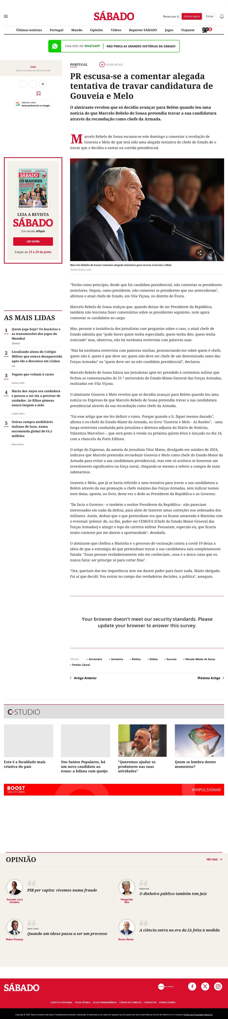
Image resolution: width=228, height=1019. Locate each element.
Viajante (188, 30)
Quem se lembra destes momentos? (195, 764)
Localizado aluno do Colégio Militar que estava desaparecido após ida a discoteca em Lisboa (37, 356)
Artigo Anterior (85, 678)
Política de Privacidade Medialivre (198, 1014)
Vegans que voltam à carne (33, 374)
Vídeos (116, 30)
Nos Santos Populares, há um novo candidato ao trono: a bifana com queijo (84, 766)
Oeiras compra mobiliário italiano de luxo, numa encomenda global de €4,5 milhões (32, 429)
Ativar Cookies (167, 1002)
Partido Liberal (81, 665)
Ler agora (33, 241)
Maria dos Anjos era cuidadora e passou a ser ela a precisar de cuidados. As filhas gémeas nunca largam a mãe (36, 398)
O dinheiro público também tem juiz (173, 893)
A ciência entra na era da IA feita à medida (179, 930)
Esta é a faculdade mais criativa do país (25, 764)
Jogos (169, 30)
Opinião (96, 30)
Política (136, 659)
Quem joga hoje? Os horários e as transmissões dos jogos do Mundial (36, 334)
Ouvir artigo (111, 64)
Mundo (76, 30)
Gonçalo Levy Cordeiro (15, 900)
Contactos (150, 1002)
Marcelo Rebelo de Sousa (200, 659)
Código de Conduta (130, 1002)
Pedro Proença (14, 939)
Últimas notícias (29, 30)
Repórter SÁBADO (143, 30)
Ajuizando (144, 888)
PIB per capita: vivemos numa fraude (62, 890)
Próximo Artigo (209, 678)
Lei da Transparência (104, 1002)
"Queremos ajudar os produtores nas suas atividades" (137, 766)
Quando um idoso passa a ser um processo (67, 933)
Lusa (33, 66)
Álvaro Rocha (126, 939)
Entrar (209, 16)
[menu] (6, 16)
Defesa (154, 659)
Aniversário (95, 659)
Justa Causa (33, 928)
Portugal (56, 30)
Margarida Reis (127, 900)
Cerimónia (117, 659)
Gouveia (171, 659)
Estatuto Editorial (61, 1002)
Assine (192, 16)
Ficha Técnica (82, 1002)
